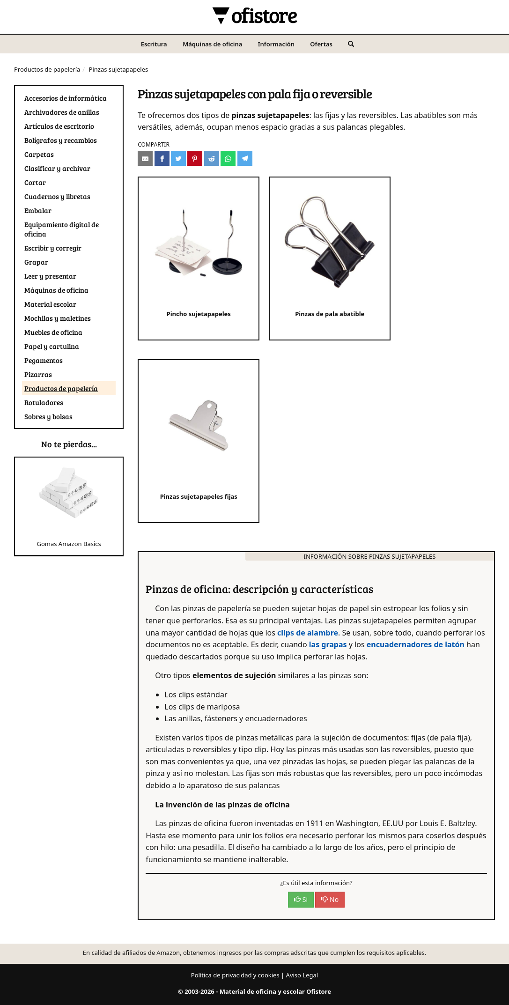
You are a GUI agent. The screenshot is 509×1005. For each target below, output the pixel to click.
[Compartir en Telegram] (244, 158)
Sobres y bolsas (48, 416)
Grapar (36, 261)
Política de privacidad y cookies (235, 975)
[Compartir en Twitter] (178, 158)
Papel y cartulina (51, 346)
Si (301, 899)
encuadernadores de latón (416, 644)
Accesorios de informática (65, 98)
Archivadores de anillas (61, 112)
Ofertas (321, 44)
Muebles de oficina (53, 332)
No (330, 899)
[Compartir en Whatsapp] (228, 158)
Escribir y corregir (52, 247)
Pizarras (38, 374)
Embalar (38, 210)
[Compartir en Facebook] (162, 158)
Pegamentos (43, 360)
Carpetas (39, 154)
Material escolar (50, 304)
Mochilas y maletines (57, 318)
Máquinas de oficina (212, 44)
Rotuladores (43, 402)
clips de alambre (307, 633)
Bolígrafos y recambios (60, 140)
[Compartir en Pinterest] (194, 158)
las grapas (328, 644)
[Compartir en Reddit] (211, 158)
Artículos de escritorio (59, 126)
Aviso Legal (302, 975)
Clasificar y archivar (57, 168)
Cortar (35, 182)
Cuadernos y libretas (57, 196)
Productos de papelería (47, 69)
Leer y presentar (50, 276)
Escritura (154, 44)
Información (276, 44)
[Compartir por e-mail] (145, 158)
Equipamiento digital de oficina (61, 229)
